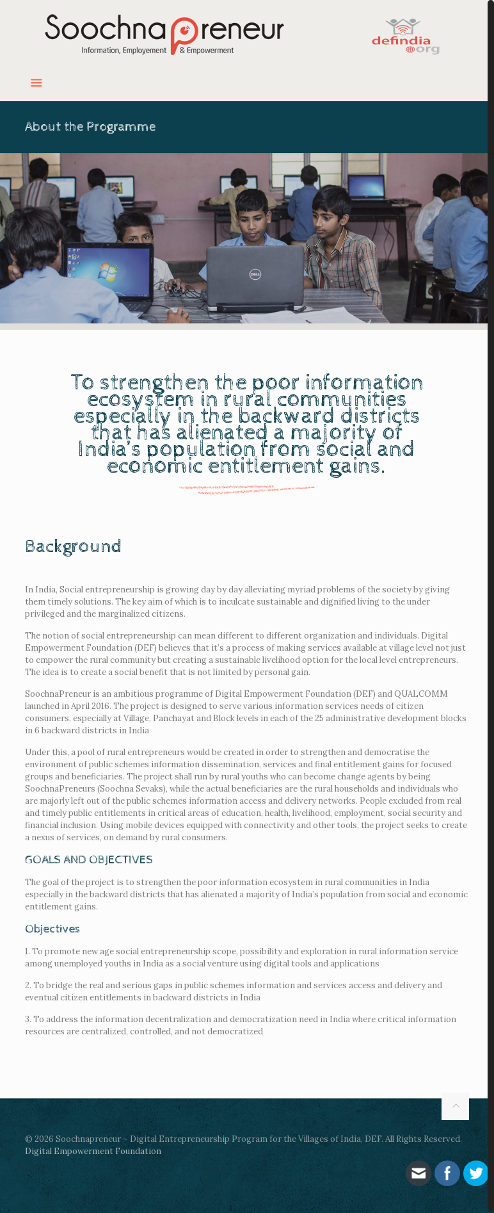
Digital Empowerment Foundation (93, 1151)
